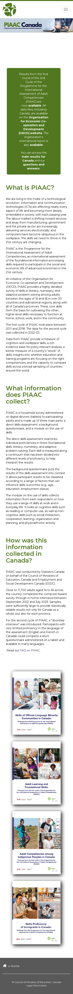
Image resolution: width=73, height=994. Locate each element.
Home (15, 966)
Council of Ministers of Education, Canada (38, 982)
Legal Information (36, 985)
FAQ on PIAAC (30, 650)
